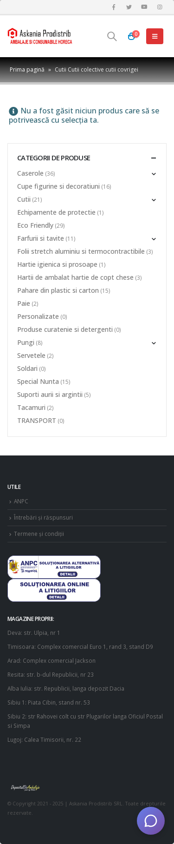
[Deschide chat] (151, 821)
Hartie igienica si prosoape (57, 264)
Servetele (31, 355)
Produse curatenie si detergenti (65, 329)
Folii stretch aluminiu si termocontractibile (81, 251)
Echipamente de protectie (56, 212)
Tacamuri (31, 407)
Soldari (27, 368)
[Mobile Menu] (154, 36)
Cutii (24, 199)
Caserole (30, 173)
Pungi (25, 342)
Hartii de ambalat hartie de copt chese (75, 277)
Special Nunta (38, 381)
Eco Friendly (35, 225)
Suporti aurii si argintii (50, 394)
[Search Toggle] (112, 36)
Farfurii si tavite (40, 238)
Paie (23, 303)
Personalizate (38, 316)
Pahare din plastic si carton (58, 290)
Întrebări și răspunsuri (43, 517)
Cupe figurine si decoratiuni (58, 186)
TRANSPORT (36, 420)
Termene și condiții (39, 533)
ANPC (21, 501)
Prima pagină (27, 69)
